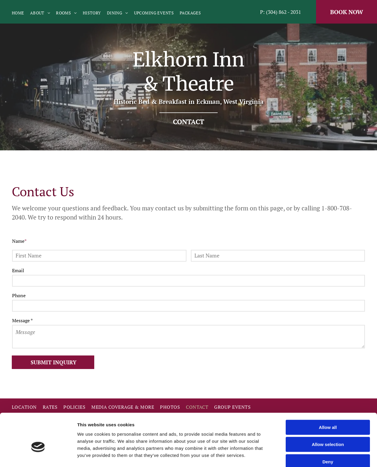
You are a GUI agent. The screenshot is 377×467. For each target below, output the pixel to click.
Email (18, 270)
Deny (328, 429)
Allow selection (328, 412)
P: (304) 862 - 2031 (280, 12)
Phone (19, 295)
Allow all (328, 395)
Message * (22, 320)
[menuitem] (21, 13)
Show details (309, 455)
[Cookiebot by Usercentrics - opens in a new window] (38, 455)
